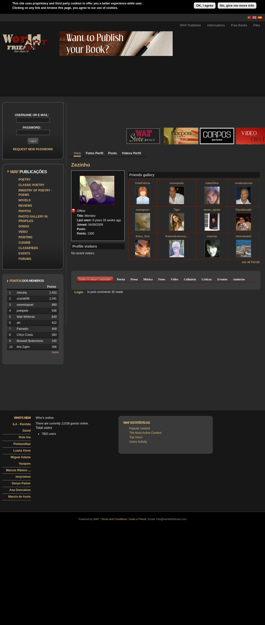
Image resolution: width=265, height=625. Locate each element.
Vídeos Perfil (131, 153)
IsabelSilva (211, 183)
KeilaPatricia (142, 183)
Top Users (136, 437)
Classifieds (28, 248)
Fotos (161, 279)
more (55, 352)
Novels (24, 200)
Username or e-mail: (33, 115)
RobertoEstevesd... (176, 236)
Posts (112, 153)
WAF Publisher (190, 25)
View (77, 153)
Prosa (134, 279)
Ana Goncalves (20, 490)
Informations (216, 25)
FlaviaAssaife (243, 209)
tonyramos (23, 476)
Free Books (239, 25)
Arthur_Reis (143, 236)
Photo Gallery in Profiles (33, 219)
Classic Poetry (31, 185)
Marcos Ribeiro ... (18, 470)
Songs (23, 226)
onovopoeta (176, 183)
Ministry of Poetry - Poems (35, 193)
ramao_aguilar (211, 209)
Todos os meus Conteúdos (95, 279)
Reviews (25, 205)
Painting (25, 237)
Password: (33, 127)
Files (256, 25)
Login (78, 292)
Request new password (33, 149)
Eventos (222, 279)
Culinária (190, 279)
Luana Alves (22, 450)
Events (24, 253)
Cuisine (24, 242)
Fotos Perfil (94, 153)
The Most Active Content (145, 433)
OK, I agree (204, 5)
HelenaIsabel (243, 236)
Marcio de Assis (19, 496)
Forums (24, 259)
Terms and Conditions (114, 519)
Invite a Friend (137, 519)
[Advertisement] (166, 72)
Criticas (207, 279)
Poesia (121, 279)
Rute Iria (25, 437)
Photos (24, 211)
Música (147, 279)
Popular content (139, 428)
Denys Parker (21, 483)
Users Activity (138, 441)
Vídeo (174, 279)
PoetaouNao (22, 444)
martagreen (142, 209)
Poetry (24, 179)
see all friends (251, 262)
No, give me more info (237, 5)
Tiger (177, 209)
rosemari (212, 236)
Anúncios (239, 279)
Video (23, 232)
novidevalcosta (243, 183)
